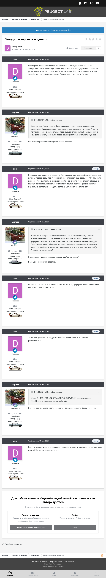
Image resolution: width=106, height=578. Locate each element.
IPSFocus (45, 562)
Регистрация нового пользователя (31, 527)
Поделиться (72, 48)
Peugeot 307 (30, 49)
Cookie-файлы (69, 562)
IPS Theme (35, 562)
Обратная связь (56, 562)
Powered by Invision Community (53, 566)
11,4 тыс (12, 142)
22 (15, 87)
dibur (20, 47)
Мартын (15, 112)
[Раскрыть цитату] (32, 120)
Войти (75, 527)
